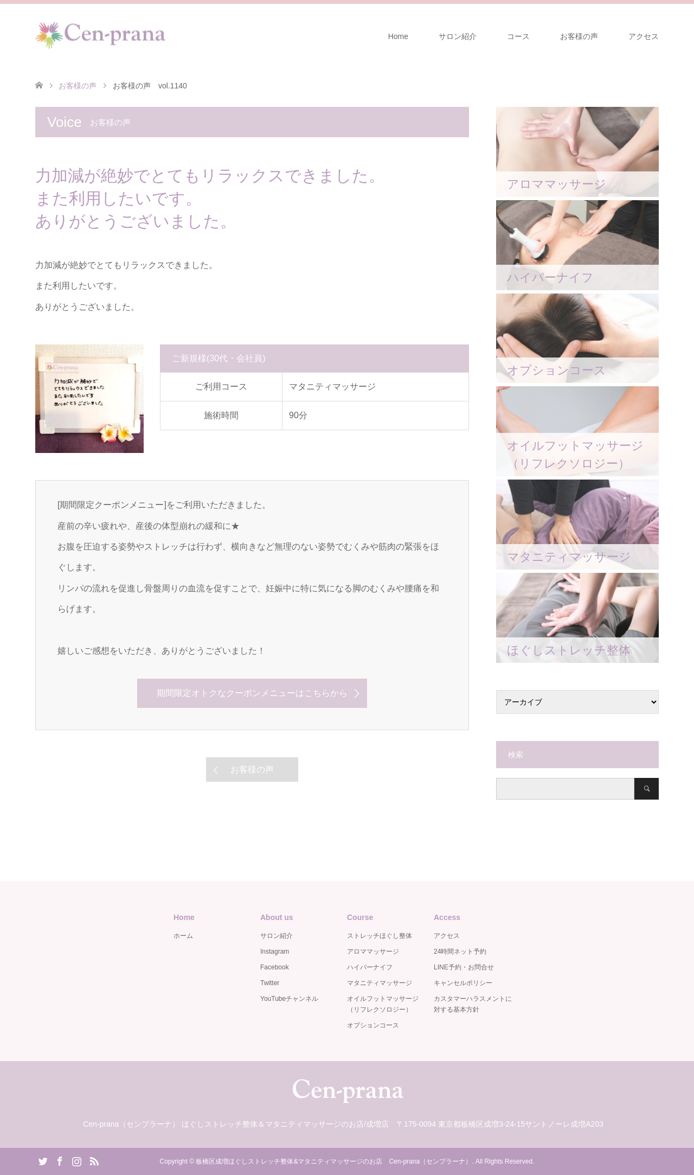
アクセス (643, 36)
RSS (93, 1160)
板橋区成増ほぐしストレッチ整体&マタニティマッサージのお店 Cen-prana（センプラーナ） (334, 1161)
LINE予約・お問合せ (464, 967)
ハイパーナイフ (370, 967)
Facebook (274, 967)
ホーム (183, 936)
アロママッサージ (373, 951)
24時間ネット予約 (460, 951)
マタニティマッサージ (379, 983)
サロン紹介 (458, 36)
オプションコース (373, 1025)
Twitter (269, 983)
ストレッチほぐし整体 (379, 936)
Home (398, 36)
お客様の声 (579, 36)
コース (518, 36)
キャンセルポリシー (463, 983)
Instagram (274, 951)
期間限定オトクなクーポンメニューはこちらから (252, 693)
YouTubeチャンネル (289, 998)
